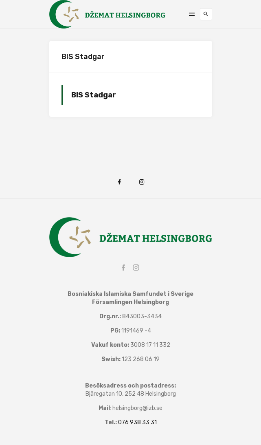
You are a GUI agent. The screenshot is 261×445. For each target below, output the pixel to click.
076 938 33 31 (137, 422)
